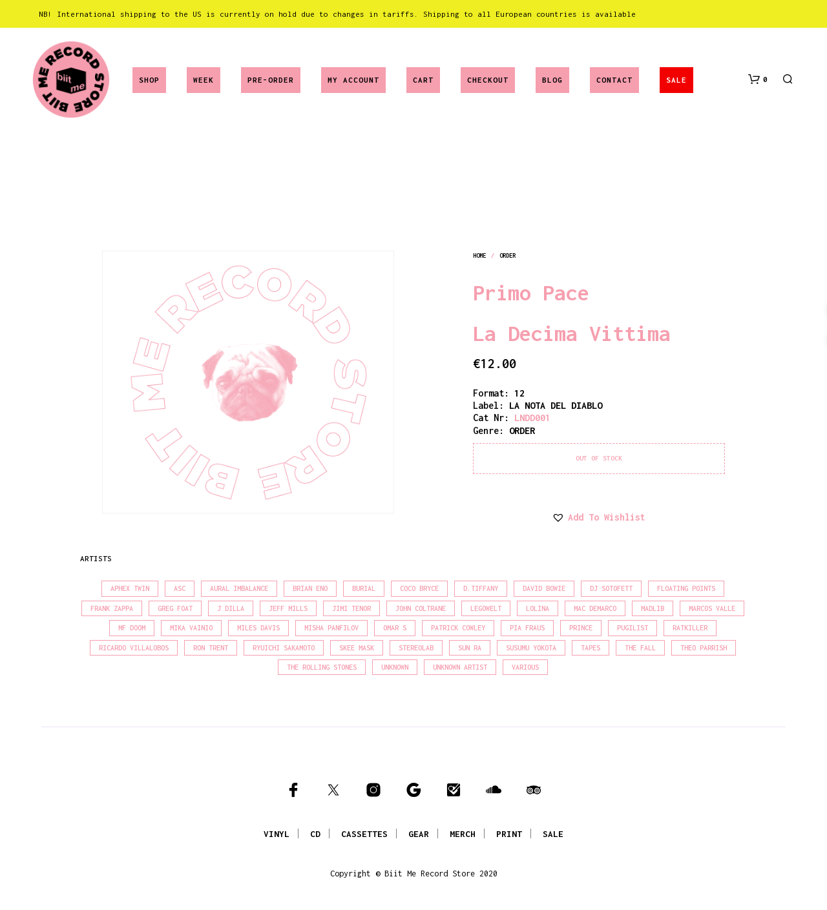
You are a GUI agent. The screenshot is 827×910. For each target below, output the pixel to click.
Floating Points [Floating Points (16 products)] (686, 588)
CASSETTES (364, 834)
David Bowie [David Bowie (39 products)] (544, 588)
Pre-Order (270, 80)
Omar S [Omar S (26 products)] (394, 628)
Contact (614, 80)
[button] (758, 79)
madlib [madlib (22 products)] (652, 608)
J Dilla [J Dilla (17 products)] (230, 608)
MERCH (463, 834)
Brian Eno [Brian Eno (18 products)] (310, 588)
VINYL (276, 834)
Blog (552, 80)
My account (353, 80)
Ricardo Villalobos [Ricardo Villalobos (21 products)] (134, 648)
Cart (423, 80)
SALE (676, 80)
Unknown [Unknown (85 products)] (394, 667)
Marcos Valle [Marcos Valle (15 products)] (712, 608)
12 (519, 393)
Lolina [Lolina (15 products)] (537, 608)
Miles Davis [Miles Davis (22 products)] (258, 628)
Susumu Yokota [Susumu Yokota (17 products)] (531, 648)
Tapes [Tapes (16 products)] (590, 648)
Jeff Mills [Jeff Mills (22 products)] (288, 608)
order (507, 255)
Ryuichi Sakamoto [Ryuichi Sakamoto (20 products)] (284, 648)
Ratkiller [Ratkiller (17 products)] (690, 628)
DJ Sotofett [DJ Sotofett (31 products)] (611, 588)
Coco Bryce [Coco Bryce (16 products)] (419, 588)
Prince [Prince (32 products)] (580, 628)
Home (479, 255)
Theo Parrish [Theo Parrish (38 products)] (703, 648)
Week (203, 80)
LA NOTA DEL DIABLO (555, 405)
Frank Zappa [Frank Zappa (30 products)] (111, 608)
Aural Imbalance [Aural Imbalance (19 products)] (239, 588)
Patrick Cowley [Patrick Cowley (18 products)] (458, 628)
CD (315, 834)
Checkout (487, 80)
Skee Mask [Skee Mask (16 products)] (356, 648)
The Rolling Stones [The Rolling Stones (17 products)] (322, 667)
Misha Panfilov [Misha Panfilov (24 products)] (331, 628)
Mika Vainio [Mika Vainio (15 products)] (191, 628)
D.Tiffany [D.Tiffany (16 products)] (480, 588)
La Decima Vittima (572, 333)
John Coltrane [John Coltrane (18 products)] (420, 608)
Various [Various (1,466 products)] (525, 667)
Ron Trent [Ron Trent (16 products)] (210, 648)
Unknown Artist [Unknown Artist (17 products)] (460, 667)
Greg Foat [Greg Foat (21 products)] (175, 608)
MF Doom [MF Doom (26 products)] (131, 628)
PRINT (509, 834)
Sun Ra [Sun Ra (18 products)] (469, 648)
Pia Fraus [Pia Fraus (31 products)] (527, 628)
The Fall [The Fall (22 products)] (640, 648)
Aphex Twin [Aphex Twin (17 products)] (129, 588)
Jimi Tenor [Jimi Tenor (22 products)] (351, 608)
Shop (149, 80)
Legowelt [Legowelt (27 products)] (485, 608)
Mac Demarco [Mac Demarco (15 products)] (595, 608)
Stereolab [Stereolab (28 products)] (416, 648)
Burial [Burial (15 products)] (363, 588)
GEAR (418, 834)
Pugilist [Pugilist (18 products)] (632, 628)
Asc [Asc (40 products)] (179, 588)
